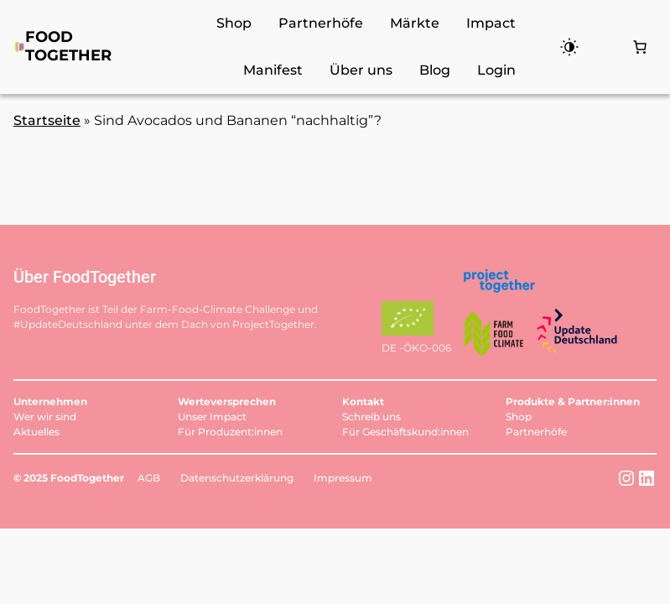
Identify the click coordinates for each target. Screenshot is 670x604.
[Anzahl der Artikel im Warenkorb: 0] (640, 47)
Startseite (47, 120)
